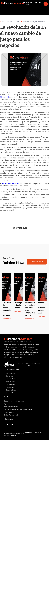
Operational (8, 404)
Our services (10, 384)
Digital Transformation (11, 415)
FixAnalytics (10, 387)
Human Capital (9, 412)
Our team (9, 376)
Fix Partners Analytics (11, 183)
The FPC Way (10, 382)
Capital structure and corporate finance (18, 409)
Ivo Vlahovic (20, 228)
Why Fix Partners (12, 379)
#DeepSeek (4, 97)
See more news (37, 262)
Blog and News (11, 390)
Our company (11, 373)
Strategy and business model (14, 401)
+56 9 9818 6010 (29, 4)
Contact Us (10, 393)
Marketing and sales (11, 407)
